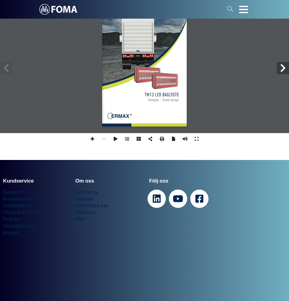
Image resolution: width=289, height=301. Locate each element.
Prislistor (85, 212)
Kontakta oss (18, 199)
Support (12, 192)
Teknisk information (25, 212)
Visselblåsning (19, 226)
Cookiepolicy (17, 205)
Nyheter (84, 199)
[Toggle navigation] (243, 9)
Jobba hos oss (92, 205)
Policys (11, 219)
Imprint (11, 233)
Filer (80, 219)
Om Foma (86, 192)
